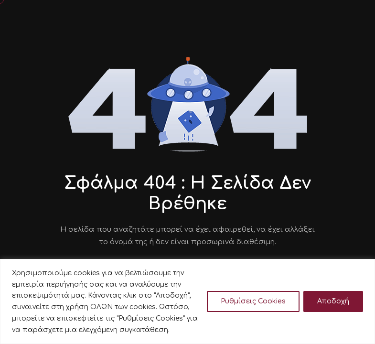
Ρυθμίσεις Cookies (253, 301)
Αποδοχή (333, 301)
